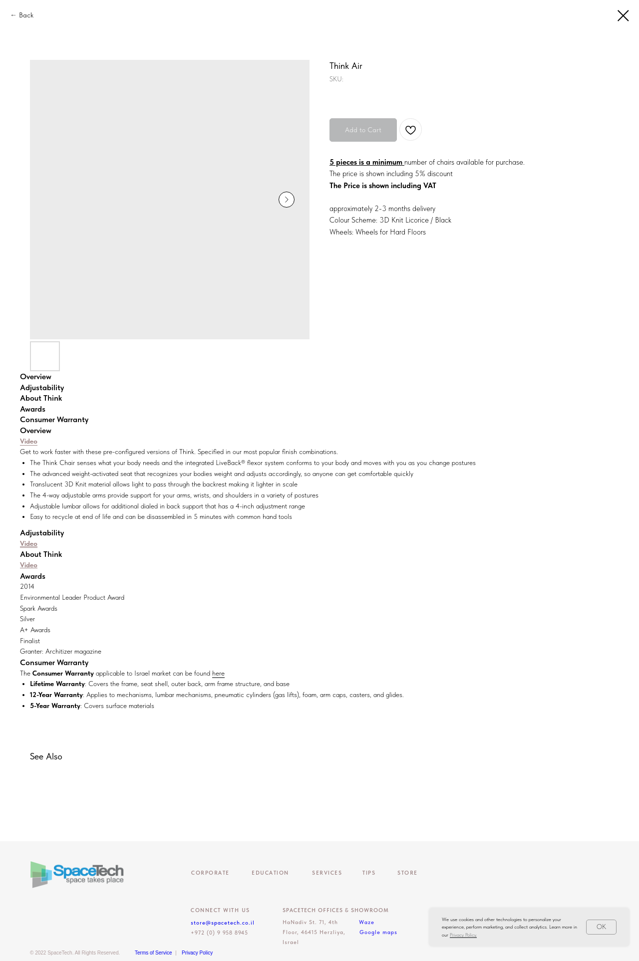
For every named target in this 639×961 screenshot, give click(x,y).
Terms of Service (153, 953)
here (218, 673)
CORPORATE (210, 873)
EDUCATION (270, 873)
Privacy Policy (197, 953)
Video (28, 441)
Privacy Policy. (463, 935)
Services (327, 873)
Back (26, 15)
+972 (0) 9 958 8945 (219, 933)
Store (407, 873)
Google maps (378, 932)
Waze (366, 922)
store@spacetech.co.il (223, 923)
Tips (368, 873)
